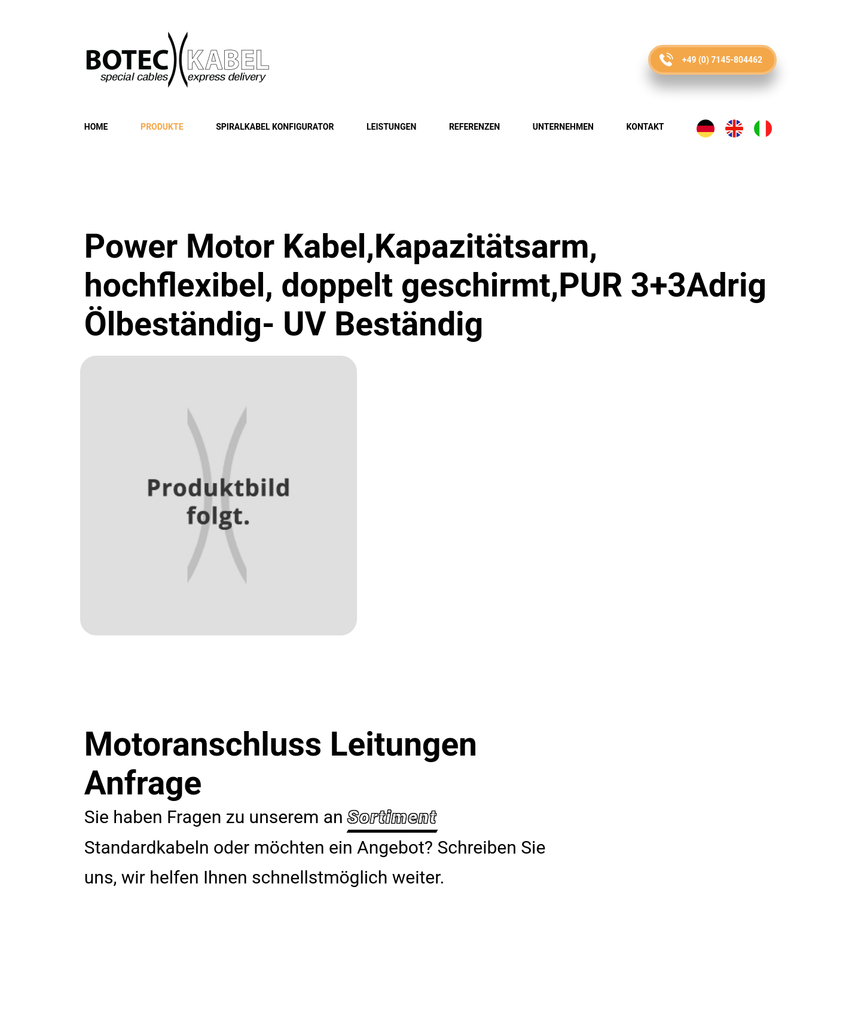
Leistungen (391, 127)
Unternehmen (563, 127)
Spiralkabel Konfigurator (275, 127)
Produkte (162, 127)
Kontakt (645, 127)
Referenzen (474, 127)
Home (96, 127)
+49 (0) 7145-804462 (722, 60)
